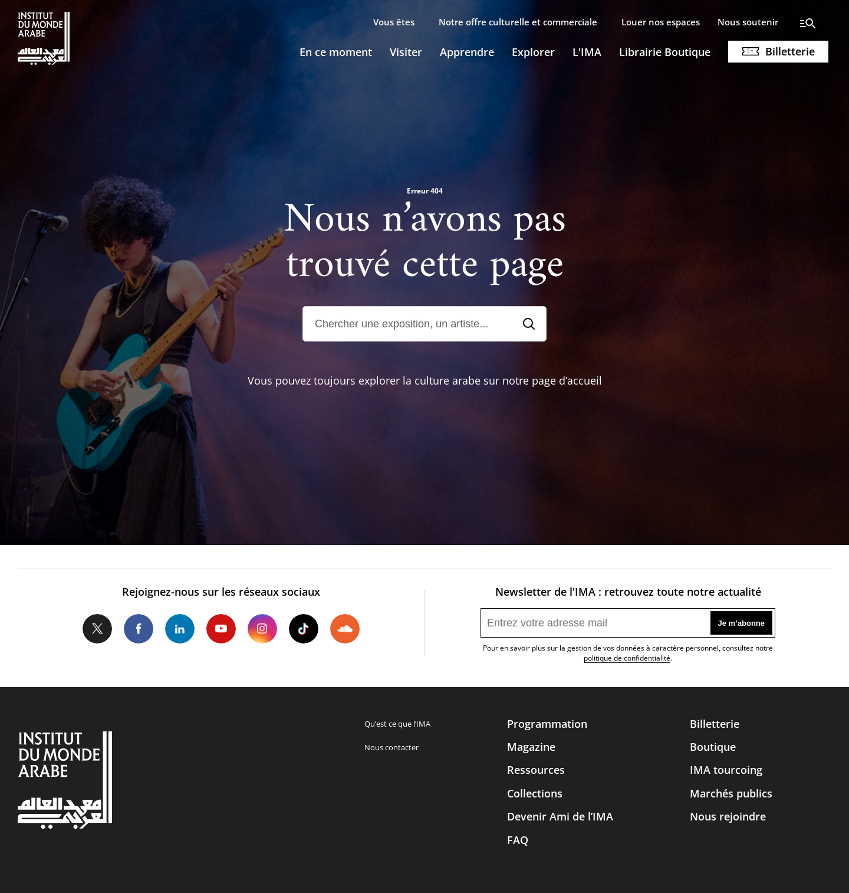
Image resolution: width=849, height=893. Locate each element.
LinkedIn (180, 629)
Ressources (536, 770)
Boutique (713, 747)
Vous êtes (393, 22)
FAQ (517, 840)
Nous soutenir (748, 22)
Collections (534, 793)
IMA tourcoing (726, 770)
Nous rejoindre (728, 816)
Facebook (138, 629)
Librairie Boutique (664, 52)
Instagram (262, 629)
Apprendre (467, 52)
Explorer (533, 52)
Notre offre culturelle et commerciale (518, 22)
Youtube (221, 629)
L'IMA (586, 52)
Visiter (406, 52)
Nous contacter (391, 747)
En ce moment (336, 52)
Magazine (531, 747)
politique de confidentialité (627, 658)
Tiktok (303, 629)
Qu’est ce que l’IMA (397, 723)
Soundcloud (345, 629)
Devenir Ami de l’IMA (560, 816)
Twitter (97, 629)
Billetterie (790, 51)
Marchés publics (731, 793)
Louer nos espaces (660, 22)
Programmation (547, 724)
